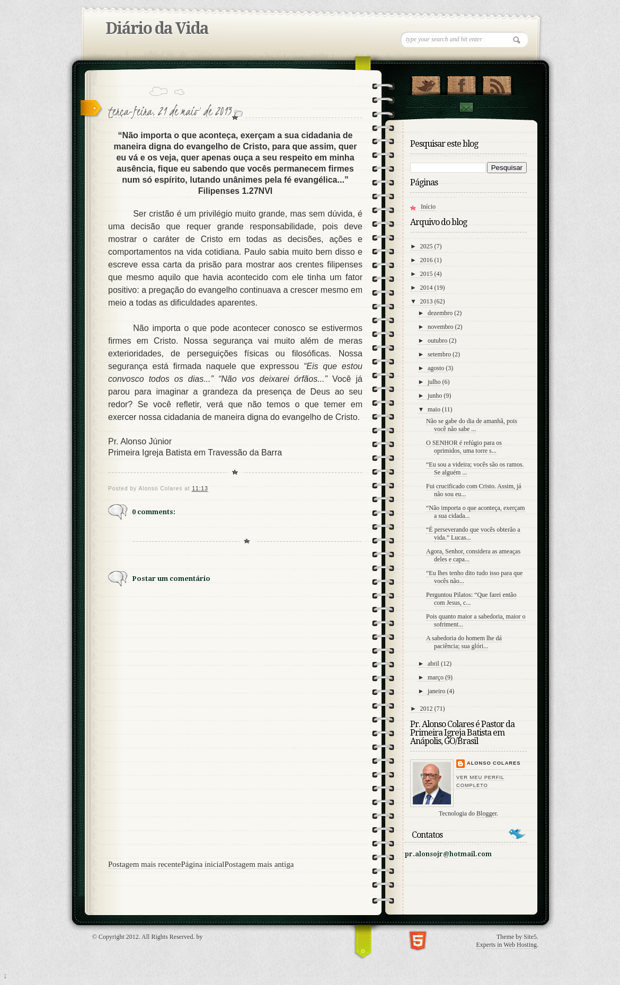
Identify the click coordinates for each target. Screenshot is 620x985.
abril (434, 663)
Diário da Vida (156, 28)
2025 (427, 246)
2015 (427, 273)
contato (466, 107)
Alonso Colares (493, 763)
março (436, 677)
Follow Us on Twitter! (426, 83)
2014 (427, 287)
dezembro (441, 313)
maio (435, 409)
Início (428, 206)
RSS (497, 83)
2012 (427, 708)
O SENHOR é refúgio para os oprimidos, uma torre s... (464, 446)
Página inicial (202, 864)
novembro (441, 326)
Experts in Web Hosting (506, 944)
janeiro (437, 691)
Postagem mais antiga (259, 864)
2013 (427, 301)
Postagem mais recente (144, 864)
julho (435, 382)
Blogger (486, 813)
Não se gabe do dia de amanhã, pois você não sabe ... (471, 425)
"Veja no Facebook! (461, 83)
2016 (427, 260)
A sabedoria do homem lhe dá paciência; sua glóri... (464, 642)
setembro (440, 354)
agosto (437, 368)
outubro (438, 340)
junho (436, 395)
